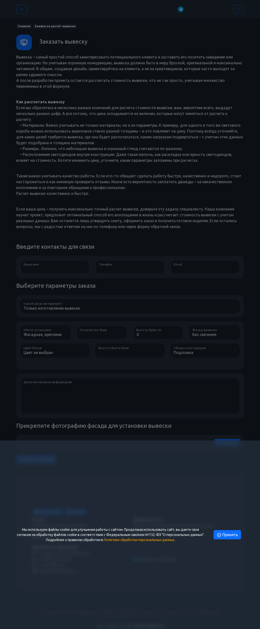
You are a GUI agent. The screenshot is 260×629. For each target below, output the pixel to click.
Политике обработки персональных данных (139, 540)
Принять (227, 535)
